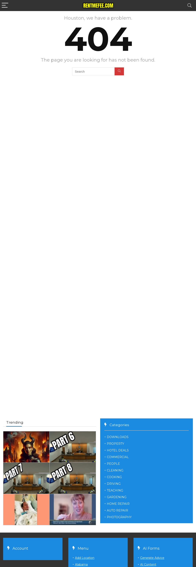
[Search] (190, 5)
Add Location (84, 558)
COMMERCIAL (118, 457)
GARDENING (116, 497)
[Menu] (5, 5)
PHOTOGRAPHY (119, 517)
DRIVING (114, 484)
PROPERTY (115, 444)
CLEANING (115, 470)
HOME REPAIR (118, 504)
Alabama (81, 564)
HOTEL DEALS (118, 450)
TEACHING (115, 490)
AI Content (148, 564)
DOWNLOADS (118, 437)
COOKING (114, 477)
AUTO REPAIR (117, 510)
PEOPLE (113, 464)
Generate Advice (152, 558)
